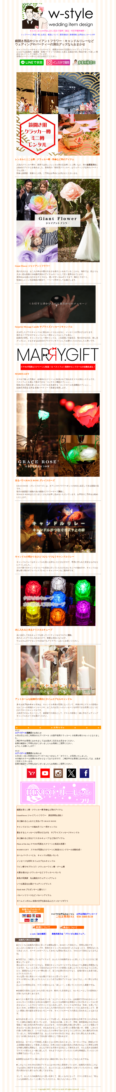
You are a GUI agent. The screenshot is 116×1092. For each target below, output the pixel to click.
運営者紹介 (64, 35)
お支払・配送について (50, 35)
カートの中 (90, 35)
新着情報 (73, 35)
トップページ (26, 35)
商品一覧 (36, 35)
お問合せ (81, 35)
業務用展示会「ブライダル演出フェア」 (69, 934)
